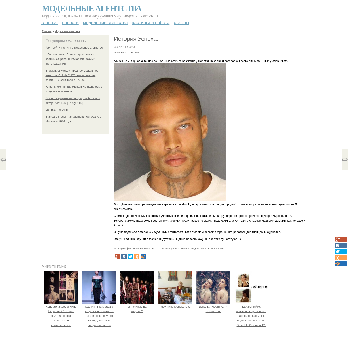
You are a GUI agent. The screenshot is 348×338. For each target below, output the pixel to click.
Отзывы (181, 22)
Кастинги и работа (150, 22)
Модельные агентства (91, 8)
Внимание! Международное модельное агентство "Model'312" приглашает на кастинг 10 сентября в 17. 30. (72, 75)
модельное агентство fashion (207, 248)
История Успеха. (136, 38)
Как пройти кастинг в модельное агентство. (75, 47)
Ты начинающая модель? (137, 306)
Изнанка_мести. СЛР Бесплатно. (213, 306)
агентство (164, 248)
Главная (49, 22)
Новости (70, 22)
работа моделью (180, 248)
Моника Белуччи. (57, 110)
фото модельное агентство (142, 248)
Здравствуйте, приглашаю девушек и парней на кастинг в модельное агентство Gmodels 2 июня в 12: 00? (251, 316)
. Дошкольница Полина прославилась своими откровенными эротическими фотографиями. (71, 59)
